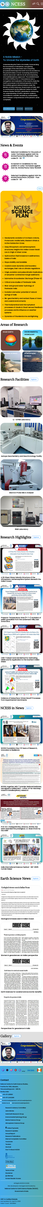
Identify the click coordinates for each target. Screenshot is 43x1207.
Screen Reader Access (13, 1178)
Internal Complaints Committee (15, 1139)
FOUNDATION (9, 109)
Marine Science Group (12, 1120)
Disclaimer (9, 1173)
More (39, 188)
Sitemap (9, 1176)
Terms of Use (9, 1170)
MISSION (28, 109)
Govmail (8, 1147)
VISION (20, 109)
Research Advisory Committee (15, 1108)
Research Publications (12, 1136)
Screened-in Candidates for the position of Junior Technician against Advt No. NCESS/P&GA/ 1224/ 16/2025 (26, 166)
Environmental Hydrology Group (16, 1117)
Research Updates (11, 1131)
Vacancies (9, 1142)
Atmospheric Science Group (14, 1123)
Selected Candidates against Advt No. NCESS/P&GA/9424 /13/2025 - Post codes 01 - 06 (26, 177)
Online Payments (11, 1128)
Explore (34, 379)
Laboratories (9, 1111)
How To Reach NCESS (12, 1150)
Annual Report (10, 1134)
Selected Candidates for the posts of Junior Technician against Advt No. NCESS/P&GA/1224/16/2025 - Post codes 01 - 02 (26, 155)
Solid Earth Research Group (14, 1114)
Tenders (8, 1144)
